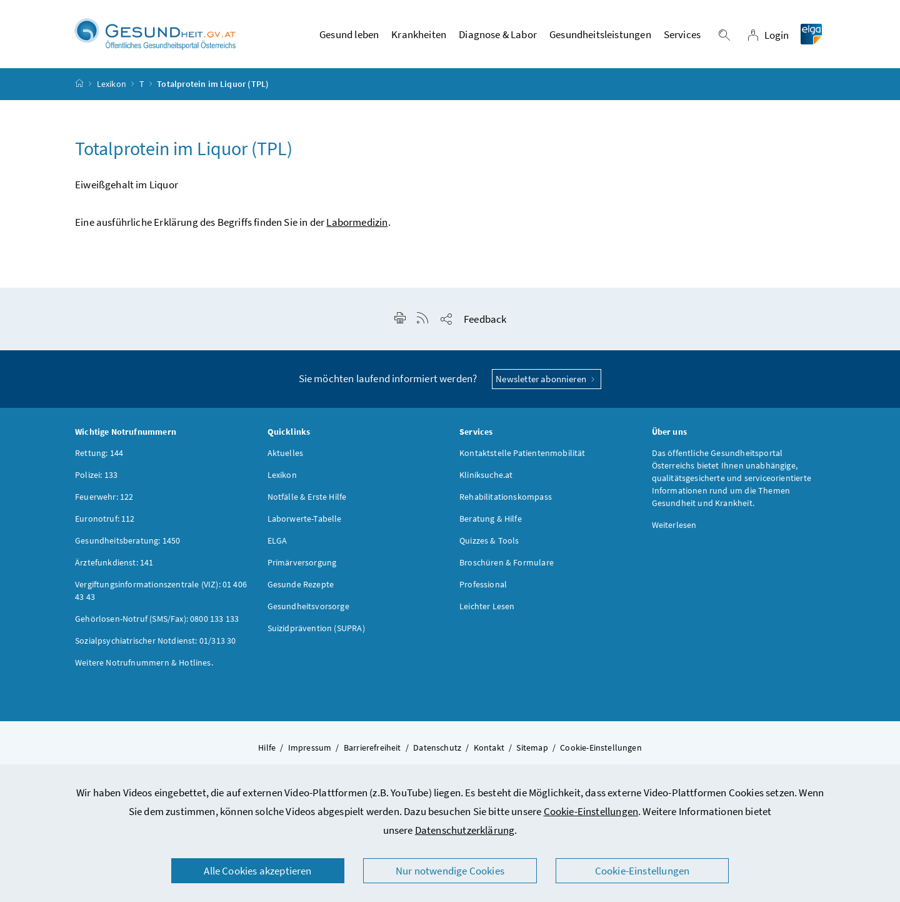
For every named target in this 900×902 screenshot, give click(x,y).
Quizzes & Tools (489, 540)
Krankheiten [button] (418, 34)
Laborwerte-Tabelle (305, 518)
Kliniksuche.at (485, 474)
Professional (483, 584)
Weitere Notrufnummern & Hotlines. (144, 662)
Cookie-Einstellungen (591, 811)
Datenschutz (437, 747)
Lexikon (111, 83)
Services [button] (682, 34)
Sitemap (532, 747)
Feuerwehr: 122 (104, 496)
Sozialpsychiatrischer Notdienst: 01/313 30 (155, 640)
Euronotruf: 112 (105, 518)
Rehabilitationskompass (505, 496)
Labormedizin (357, 222)
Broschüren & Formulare (506, 562)
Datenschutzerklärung (465, 830)
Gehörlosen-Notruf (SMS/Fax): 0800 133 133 (157, 618)
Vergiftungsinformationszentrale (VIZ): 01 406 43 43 (161, 590)
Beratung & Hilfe (490, 518)
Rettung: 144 (99, 453)
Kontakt (489, 747)
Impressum (310, 747)
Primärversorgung (302, 562)
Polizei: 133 (96, 474)
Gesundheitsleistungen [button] (600, 34)
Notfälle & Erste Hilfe (307, 496)
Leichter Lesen (486, 606)
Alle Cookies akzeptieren (257, 871)
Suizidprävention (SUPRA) (316, 628)
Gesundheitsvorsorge (308, 606)
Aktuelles (286, 453)
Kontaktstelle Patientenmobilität (522, 453)
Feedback (485, 319)
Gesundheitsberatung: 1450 (127, 540)
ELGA (278, 540)
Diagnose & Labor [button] (498, 34)
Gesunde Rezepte (301, 584)
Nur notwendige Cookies (450, 871)
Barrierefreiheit (372, 747)
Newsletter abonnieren (547, 379)
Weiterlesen (674, 524)
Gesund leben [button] (349, 34)
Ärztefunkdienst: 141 (114, 562)
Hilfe (267, 747)
